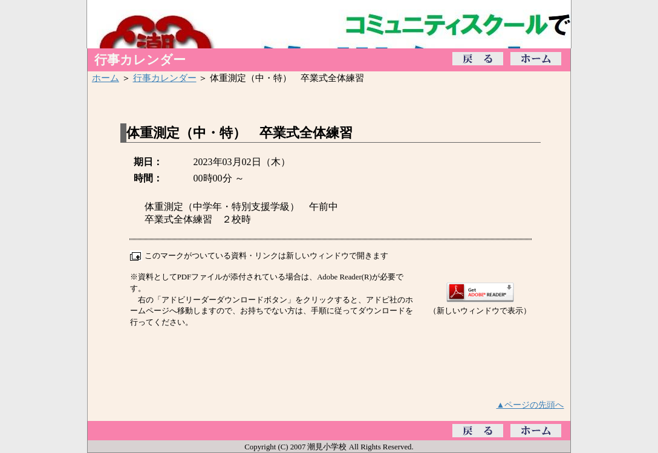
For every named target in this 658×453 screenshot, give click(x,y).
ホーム (105, 78)
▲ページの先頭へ (530, 404)
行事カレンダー (165, 78)
